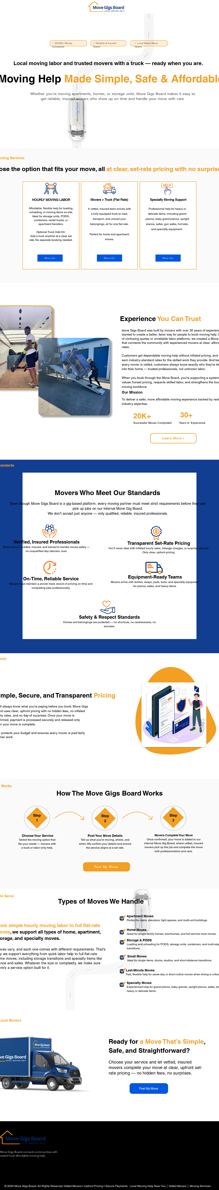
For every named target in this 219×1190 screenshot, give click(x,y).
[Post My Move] (106, 866)
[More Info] (50, 258)
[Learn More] (173, 438)
